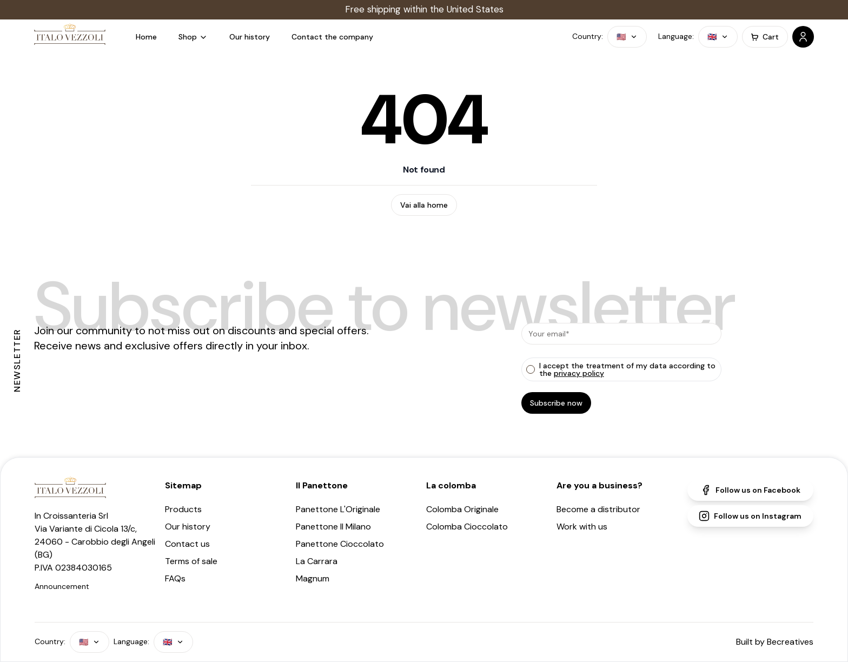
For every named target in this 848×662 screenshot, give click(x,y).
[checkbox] (530, 369)
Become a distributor (598, 509)
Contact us (187, 544)
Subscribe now (556, 403)
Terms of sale (191, 561)
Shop (193, 37)
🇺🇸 (627, 37)
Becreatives (790, 641)
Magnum (312, 578)
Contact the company (332, 37)
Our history (249, 37)
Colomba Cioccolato (467, 526)
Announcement (62, 586)
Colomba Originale (462, 509)
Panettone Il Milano (333, 526)
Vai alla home (424, 205)
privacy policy (579, 373)
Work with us (581, 526)
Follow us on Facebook (750, 490)
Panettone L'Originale (338, 509)
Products (183, 509)
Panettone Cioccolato (340, 544)
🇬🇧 (717, 37)
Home (146, 37)
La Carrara (316, 561)
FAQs (175, 578)
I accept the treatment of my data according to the (627, 369)
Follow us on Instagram (750, 516)
